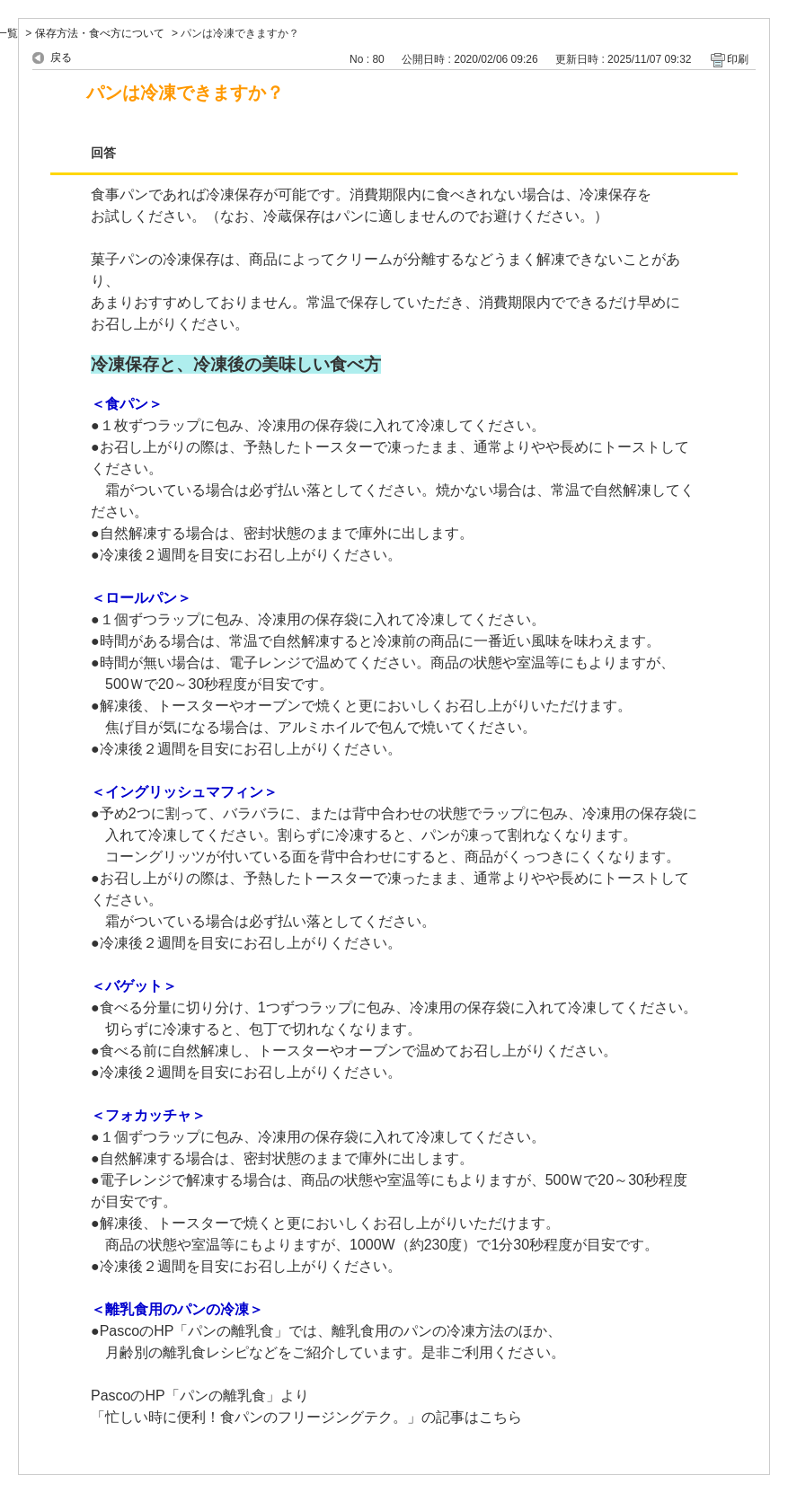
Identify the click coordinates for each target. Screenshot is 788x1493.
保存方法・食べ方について (99, 33)
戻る (61, 57)
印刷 (737, 59)
